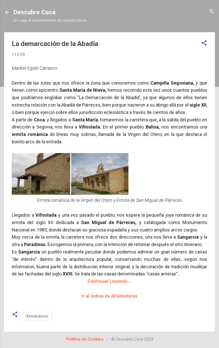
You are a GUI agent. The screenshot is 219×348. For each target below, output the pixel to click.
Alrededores (37, 316)
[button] (204, 43)
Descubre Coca (34, 12)
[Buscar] (212, 12)
